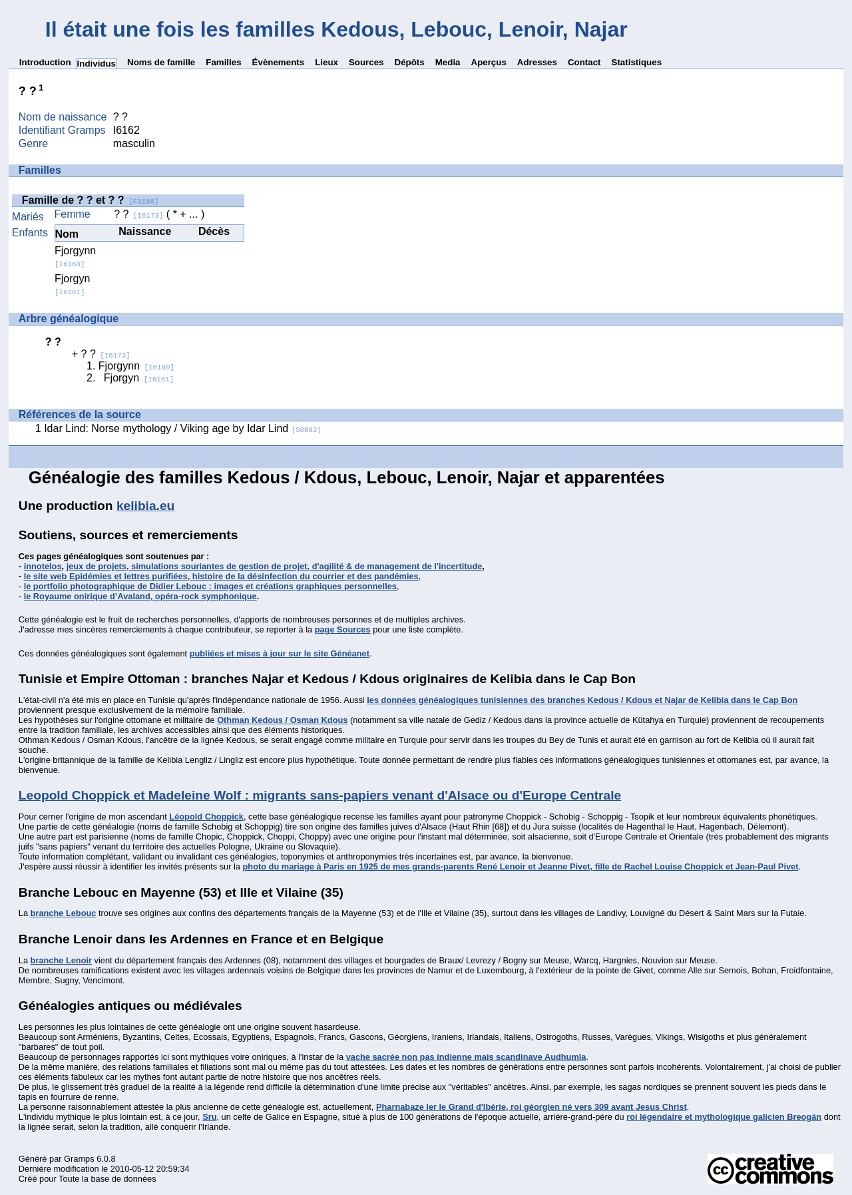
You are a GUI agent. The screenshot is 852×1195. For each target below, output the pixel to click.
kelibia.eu (145, 506)
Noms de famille (161, 62)
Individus (96, 64)
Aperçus (489, 62)
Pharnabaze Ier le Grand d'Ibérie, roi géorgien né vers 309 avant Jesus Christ (531, 1107)
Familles (223, 62)
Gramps (79, 1159)
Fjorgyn (72, 284)
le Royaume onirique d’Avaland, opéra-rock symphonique (140, 596)
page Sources (343, 629)
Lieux (326, 62)
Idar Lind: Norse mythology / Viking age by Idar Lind (182, 428)
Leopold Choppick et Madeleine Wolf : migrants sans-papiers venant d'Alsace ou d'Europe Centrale (320, 795)
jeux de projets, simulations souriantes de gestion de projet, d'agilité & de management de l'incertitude (275, 566)
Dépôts (410, 62)
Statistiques (637, 62)
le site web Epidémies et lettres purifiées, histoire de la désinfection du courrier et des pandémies (221, 576)
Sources (366, 62)
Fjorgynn (75, 256)
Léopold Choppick (206, 817)
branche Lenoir (61, 960)
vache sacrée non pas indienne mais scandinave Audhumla (466, 1057)
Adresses (537, 62)
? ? (138, 214)
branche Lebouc (64, 913)
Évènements (278, 62)
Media (448, 62)
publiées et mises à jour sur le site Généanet (279, 653)
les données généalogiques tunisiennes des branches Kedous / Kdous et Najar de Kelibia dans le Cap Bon (582, 700)
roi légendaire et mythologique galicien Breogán (723, 1117)
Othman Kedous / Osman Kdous (282, 720)
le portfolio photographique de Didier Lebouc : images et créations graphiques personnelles (210, 586)
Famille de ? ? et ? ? (90, 200)
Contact (584, 62)
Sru (209, 1117)
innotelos (43, 566)
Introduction (45, 62)
